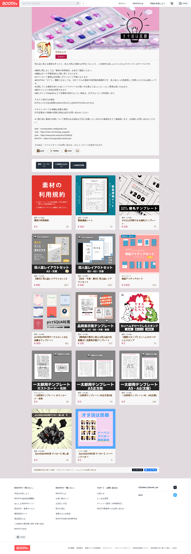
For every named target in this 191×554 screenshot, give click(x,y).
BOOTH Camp (20, 529)
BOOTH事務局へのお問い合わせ (110, 508)
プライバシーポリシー (123, 548)
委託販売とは (19, 519)
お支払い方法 (61, 503)
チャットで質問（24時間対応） (110, 503)
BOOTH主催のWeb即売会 (66, 519)
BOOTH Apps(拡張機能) (24, 498)
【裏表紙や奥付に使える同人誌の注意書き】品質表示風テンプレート (95, 338)
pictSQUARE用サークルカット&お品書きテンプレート (51, 338)
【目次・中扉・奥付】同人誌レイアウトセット (95, 280)
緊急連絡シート (85, 220)
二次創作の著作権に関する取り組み (29, 524)
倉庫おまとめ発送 (63, 514)
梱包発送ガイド (20, 514)
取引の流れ (60, 508)
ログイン (122, 3)
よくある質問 (102, 498)
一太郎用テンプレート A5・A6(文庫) (139, 395)
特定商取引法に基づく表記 (160, 548)
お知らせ (101, 493)
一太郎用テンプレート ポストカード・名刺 (50, 397)
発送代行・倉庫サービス (24, 508)
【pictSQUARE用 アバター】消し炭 (51, 454)
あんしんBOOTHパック (24, 503)
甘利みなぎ (60, 52)
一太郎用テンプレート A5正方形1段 (95, 395)
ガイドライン (107, 548)
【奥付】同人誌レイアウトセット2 (50, 279)
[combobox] (50, 3)
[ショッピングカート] (171, 3)
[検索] (77, 3)
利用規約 (79, 548)
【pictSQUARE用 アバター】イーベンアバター (95, 455)
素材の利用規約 (41, 220)
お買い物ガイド (62, 498)
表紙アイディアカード (132, 279)
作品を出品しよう (157, 3)
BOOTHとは (138, 3)
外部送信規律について (141, 548)
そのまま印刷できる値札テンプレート (139, 222)
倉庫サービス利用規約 (93, 548)
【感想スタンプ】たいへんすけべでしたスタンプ (139, 338)
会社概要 (71, 548)
